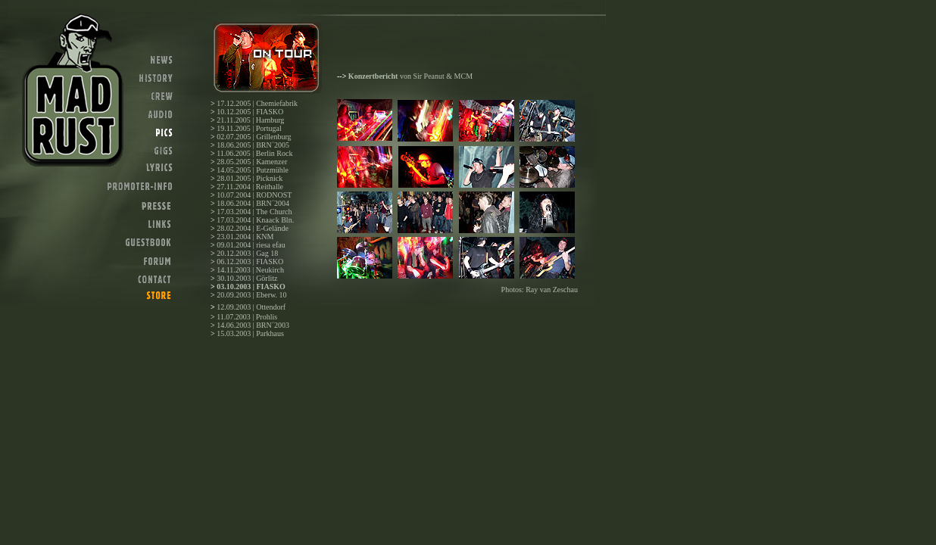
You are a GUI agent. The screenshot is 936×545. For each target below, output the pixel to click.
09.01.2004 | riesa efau (251, 245)
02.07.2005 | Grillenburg (254, 136)
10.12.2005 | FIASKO (250, 111)
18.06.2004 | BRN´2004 (253, 203)
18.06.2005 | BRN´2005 (253, 145)
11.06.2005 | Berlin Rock (254, 153)
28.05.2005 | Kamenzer (252, 161)
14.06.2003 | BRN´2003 (253, 325)
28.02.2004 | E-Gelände (253, 228)
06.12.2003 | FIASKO (250, 261)
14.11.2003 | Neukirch (250, 270)
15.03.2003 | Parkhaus (250, 333)
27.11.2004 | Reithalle (250, 186)
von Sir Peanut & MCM (410, 76)
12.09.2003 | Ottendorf (251, 307)
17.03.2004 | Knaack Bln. (255, 220)
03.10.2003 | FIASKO (251, 286)
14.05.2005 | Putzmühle (253, 170)
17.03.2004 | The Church (254, 211)
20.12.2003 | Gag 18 (247, 253)
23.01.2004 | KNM (245, 236)
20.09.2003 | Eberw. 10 (251, 295)
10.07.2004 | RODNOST (254, 195)
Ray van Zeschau (552, 289)
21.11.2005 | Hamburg (250, 120)
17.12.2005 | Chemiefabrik (257, 103)
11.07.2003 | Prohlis (247, 317)
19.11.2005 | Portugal (249, 128)
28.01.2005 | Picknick (249, 178)
